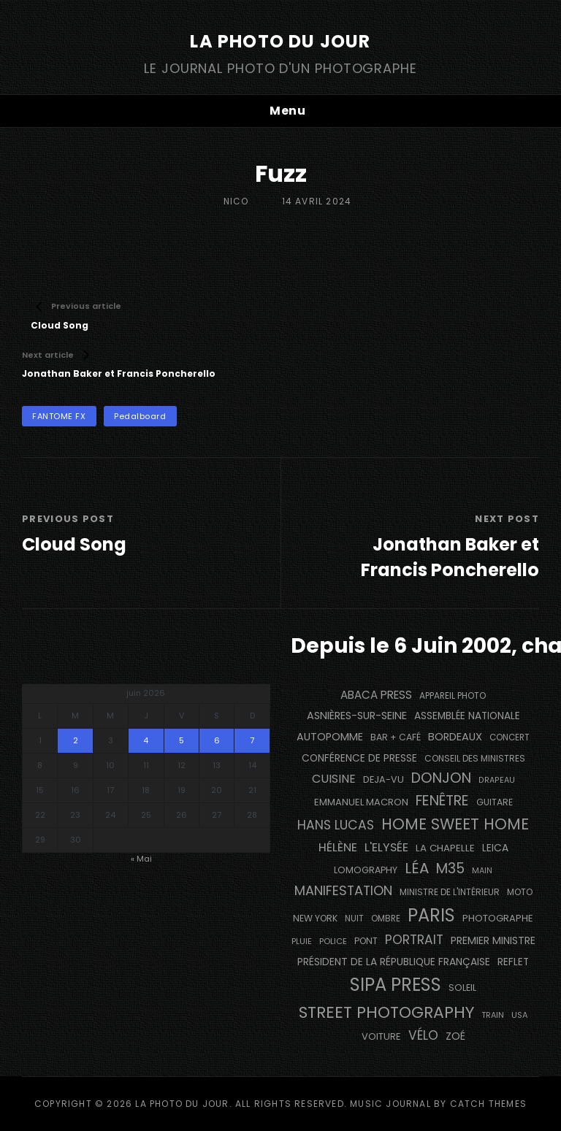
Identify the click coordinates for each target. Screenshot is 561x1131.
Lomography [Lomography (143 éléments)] (365, 870)
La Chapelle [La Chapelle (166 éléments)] (445, 848)
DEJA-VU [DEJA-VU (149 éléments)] (383, 779)
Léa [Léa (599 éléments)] (417, 868)
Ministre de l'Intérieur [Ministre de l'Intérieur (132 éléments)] (450, 892)
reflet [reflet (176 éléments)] (513, 962)
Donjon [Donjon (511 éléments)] (441, 778)
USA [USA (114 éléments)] (519, 1015)
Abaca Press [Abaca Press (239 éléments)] (376, 694)
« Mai (141, 858)
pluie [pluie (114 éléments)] (301, 941)
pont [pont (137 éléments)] (366, 941)
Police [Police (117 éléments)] (333, 941)
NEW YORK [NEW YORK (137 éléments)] (315, 918)
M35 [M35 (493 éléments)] (450, 868)
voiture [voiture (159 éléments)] (381, 1036)
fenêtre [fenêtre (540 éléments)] (442, 800)
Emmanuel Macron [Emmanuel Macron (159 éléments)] (361, 802)
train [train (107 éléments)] (492, 1015)
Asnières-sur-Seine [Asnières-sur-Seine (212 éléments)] (357, 715)
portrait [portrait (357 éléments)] (414, 939)
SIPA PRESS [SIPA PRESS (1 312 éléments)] (395, 985)
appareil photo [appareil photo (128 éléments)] (452, 696)
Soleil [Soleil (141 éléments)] (462, 987)
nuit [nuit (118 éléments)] (354, 918)
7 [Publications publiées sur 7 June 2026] (252, 740)
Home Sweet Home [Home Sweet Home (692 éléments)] (455, 824)
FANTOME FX (59, 416)
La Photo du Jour (280, 41)
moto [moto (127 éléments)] (520, 892)
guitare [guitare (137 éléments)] (494, 802)
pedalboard (140, 416)
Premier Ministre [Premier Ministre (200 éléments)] (493, 940)
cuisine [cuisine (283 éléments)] (334, 778)
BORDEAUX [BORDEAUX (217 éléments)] (455, 736)
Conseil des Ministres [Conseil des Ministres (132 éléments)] (474, 758)
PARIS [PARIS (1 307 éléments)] (431, 915)
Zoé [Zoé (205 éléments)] (455, 1036)
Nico (236, 201)
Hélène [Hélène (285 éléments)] (337, 847)
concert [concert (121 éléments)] (509, 737)
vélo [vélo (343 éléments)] (423, 1035)
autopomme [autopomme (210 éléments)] (330, 736)
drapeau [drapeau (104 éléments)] (496, 780)
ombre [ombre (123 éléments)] (385, 918)
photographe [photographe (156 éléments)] (497, 918)
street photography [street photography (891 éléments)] (386, 1012)
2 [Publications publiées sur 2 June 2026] (75, 740)
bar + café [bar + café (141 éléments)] (395, 737)
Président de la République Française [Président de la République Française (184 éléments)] (393, 961)
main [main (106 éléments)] (482, 870)
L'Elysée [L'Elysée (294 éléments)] (386, 847)
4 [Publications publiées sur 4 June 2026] (145, 740)
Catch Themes (488, 1103)
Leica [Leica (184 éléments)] (495, 847)
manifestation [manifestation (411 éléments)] (343, 890)
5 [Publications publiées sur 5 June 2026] (181, 740)
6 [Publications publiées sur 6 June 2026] (217, 740)
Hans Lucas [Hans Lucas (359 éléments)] (335, 825)
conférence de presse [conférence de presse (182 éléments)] (359, 758)
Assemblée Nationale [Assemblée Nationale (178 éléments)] (467, 716)
